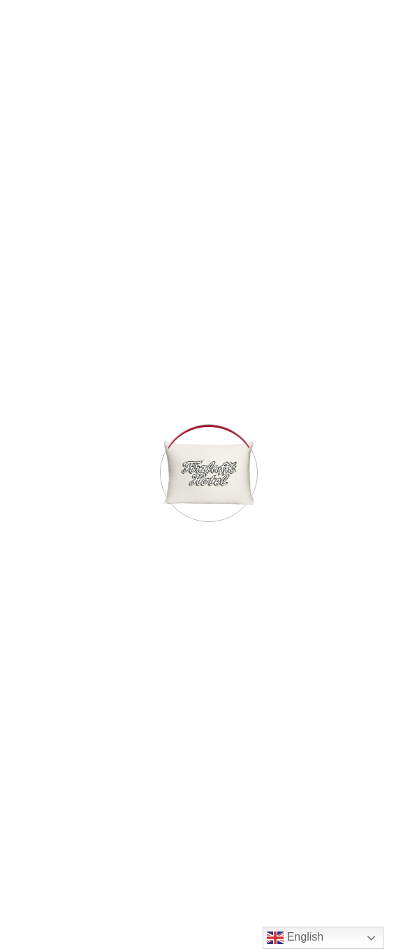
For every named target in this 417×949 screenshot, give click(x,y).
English (295, 937)
